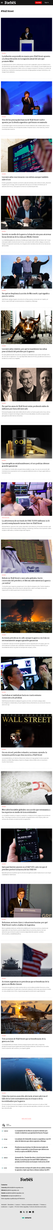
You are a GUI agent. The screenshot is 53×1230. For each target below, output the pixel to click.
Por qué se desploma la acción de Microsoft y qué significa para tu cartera (25, 295)
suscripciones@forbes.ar (15, 1195)
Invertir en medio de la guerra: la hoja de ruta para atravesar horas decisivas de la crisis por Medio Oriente (26, 236)
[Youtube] (30, 1212)
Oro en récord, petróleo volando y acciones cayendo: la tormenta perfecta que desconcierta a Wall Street (24, 754)
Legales (11, 1206)
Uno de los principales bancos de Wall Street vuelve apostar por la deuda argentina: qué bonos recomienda (24, 121)
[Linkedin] (33, 1212)
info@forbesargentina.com (12, 1190)
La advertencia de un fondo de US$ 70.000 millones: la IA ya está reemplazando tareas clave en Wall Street (26, 522)
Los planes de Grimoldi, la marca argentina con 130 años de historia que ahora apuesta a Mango (33, 1140)
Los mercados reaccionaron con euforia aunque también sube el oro (25, 178)
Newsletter (11, 1204)
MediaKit (3, 1204)
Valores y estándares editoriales (30, 1204)
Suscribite (38, 2)
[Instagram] (27, 1212)
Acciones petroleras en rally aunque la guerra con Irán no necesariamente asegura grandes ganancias (25, 639)
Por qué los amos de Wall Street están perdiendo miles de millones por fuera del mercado (25, 407)
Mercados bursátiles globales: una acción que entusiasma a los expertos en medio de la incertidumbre (26, 811)
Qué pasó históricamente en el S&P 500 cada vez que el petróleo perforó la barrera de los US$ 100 (24, 868)
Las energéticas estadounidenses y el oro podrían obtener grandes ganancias (25, 465)
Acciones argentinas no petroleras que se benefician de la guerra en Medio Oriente (25, 983)
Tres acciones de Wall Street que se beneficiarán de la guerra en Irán (24, 1040)
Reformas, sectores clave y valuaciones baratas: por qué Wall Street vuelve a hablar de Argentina (25, 924)
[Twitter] (24, 1212)
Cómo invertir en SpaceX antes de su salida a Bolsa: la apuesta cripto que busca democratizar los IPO (33, 1169)
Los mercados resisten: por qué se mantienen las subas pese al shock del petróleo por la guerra (24, 350)
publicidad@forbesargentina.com (14, 1187)
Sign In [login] (47, 2)
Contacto (17, 1204)
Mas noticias (26, 1118)
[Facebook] (21, 1212)
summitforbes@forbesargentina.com (14, 1193)
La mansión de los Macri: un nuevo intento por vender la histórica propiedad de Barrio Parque (31, 1132)
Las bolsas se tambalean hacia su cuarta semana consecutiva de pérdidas (21, 696)
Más (28, 1125)
